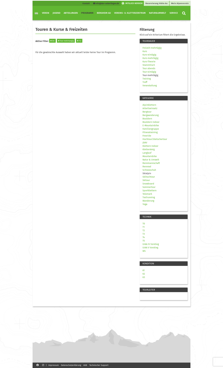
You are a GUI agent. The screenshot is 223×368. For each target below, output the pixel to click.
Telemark (147, 194)
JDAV (145, 142)
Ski (52, 41)
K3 (144, 277)
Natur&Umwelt (157, 13)
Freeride (147, 135)
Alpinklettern (149, 105)
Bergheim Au (104, 13)
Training (147, 78)
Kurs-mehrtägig (150, 58)
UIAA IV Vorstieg (151, 244)
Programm (87, 13)
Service (174, 13)
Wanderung (148, 200)
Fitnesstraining (150, 132)
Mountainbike (150, 156)
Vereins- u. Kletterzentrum (130, 13)
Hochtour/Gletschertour (155, 139)
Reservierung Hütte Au (156, 3)
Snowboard (148, 183)
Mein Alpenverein (180, 3)
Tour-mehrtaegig (66, 41)
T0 (144, 223)
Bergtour (147, 111)
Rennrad (147, 166)
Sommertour (149, 187)
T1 (144, 227)
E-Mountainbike (151, 125)
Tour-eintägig (149, 71)
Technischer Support (98, 365)
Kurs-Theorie (149, 61)
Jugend (56, 13)
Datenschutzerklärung (71, 365)
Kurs (145, 51)
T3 (144, 233)
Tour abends (149, 68)
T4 (144, 237)
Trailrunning (149, 197)
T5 (144, 240)
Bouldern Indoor (151, 122)
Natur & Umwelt (151, 159)
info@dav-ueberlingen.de (106, 3)
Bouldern (147, 118)
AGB (85, 365)
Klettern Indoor (150, 146)
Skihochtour (149, 176)
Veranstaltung (150, 85)
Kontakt (86, 3)
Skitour (146, 180)
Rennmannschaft (151, 163)
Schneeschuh (149, 170)
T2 (144, 230)
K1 (144, 270)
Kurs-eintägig (149, 54)
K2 (144, 273)
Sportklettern (149, 190)
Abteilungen (71, 13)
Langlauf (147, 152)
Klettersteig (149, 149)
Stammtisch (149, 65)
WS (144, 251)
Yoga (145, 204)
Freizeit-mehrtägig (152, 47)
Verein (45, 13)
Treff (145, 82)
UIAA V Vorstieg (150, 247)
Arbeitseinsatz (150, 108)
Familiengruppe (151, 129)
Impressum (53, 365)
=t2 (79, 41)
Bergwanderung (151, 115)
